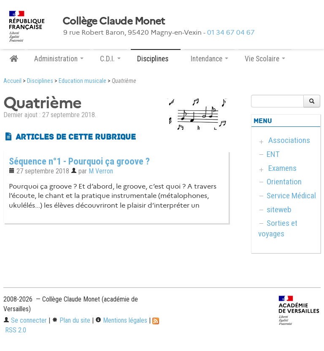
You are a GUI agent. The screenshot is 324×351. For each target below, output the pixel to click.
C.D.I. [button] (110, 59)
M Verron (101, 171)
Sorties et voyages (277, 228)
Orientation (284, 181)
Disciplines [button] (155, 59)
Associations (289, 140)
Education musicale (82, 81)
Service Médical (291, 195)
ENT (273, 154)
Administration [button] (59, 59)
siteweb (279, 209)
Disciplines (40, 81)
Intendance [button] (209, 59)
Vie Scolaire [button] (265, 59)
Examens (282, 168)
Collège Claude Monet (113, 21)
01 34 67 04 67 (231, 32)
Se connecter (25, 320)
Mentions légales (121, 320)
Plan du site (71, 320)
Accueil (12, 81)
